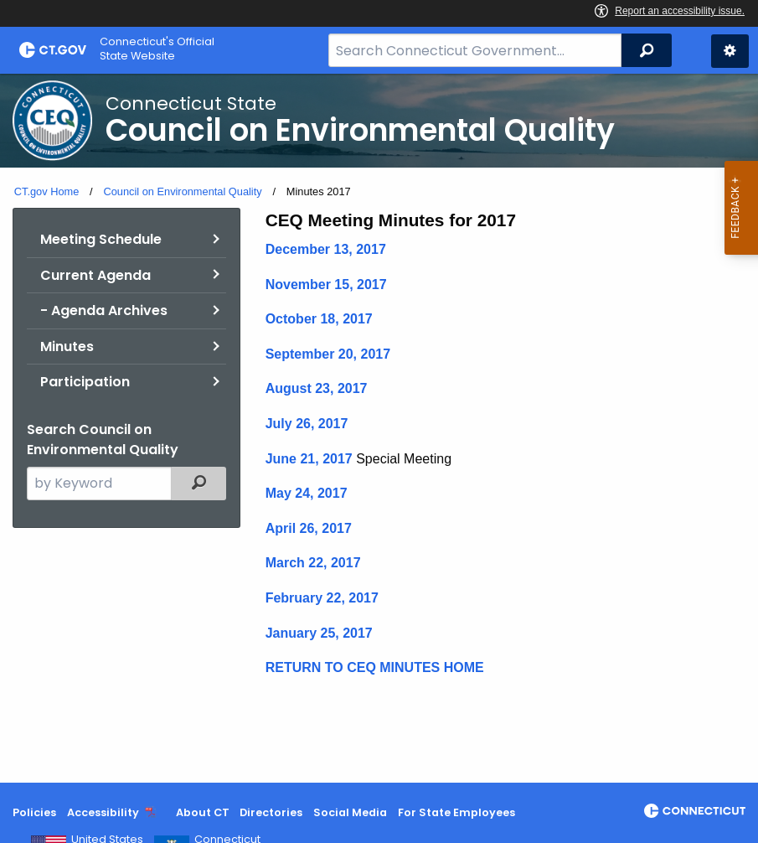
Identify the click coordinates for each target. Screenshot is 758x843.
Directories (271, 812)
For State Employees (456, 812)
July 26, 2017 (307, 423)
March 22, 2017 (313, 563)
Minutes (67, 346)
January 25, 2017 (319, 633)
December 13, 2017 (326, 249)
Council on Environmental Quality (182, 191)
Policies (34, 812)
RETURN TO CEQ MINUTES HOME (375, 667)
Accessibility (103, 812)
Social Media (350, 812)
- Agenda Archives (104, 310)
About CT (202, 812)
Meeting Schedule (101, 239)
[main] (379, 428)
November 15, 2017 (326, 284)
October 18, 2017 (319, 319)
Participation (85, 381)
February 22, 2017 (322, 598)
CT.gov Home (47, 191)
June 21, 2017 (309, 459)
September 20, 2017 (328, 354)
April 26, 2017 (309, 528)
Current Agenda (95, 275)
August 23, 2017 (317, 388)
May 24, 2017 (307, 493)
